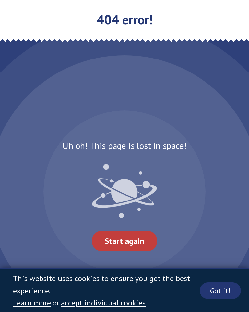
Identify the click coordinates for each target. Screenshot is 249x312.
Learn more (32, 303)
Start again (124, 241)
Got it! (220, 290)
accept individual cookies (103, 303)
